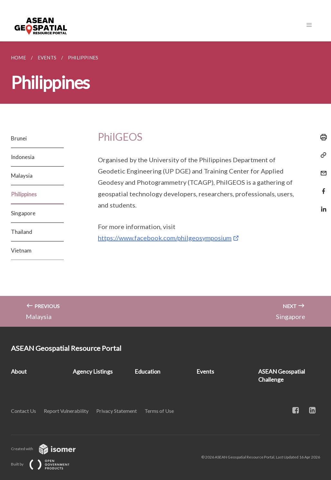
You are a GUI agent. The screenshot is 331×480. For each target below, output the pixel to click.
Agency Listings (93, 371)
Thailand (21, 231)
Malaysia (22, 175)
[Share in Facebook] (322, 187)
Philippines (24, 194)
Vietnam (21, 250)
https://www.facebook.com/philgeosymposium (165, 238)
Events (205, 371)
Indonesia (22, 157)
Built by (45, 464)
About (19, 371)
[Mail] (322, 169)
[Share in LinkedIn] (322, 205)
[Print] (322, 137)
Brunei (19, 138)
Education (147, 371)
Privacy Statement (116, 411)
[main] (165, 184)
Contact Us (23, 411)
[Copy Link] (322, 155)
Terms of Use (159, 411)
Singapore (23, 213)
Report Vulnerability (66, 411)
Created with (48, 448)
